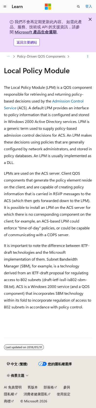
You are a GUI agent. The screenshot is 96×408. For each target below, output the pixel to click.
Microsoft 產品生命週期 (36, 31)
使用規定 (63, 394)
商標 (7, 401)
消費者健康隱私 (36, 394)
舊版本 (33, 387)
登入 (88, 6)
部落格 (49, 387)
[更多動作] (88, 57)
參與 (66, 387)
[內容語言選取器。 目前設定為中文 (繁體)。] (17, 364)
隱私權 (9, 394)
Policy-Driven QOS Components (41, 56)
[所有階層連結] (8, 57)
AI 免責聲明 (13, 387)
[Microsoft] (48, 6)
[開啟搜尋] (78, 6)
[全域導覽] (5, 6)
